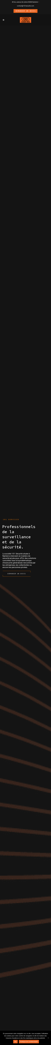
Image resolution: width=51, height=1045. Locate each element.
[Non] (48, 1038)
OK (15, 1042)
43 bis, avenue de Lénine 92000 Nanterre (25, 2)
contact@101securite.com (25, 6)
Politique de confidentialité (29, 1042)
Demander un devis (25, 11)
